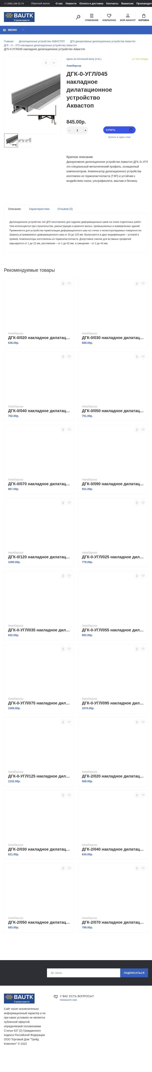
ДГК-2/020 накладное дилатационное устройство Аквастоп (114, 793)
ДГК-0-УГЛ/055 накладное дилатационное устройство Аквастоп (114, 647)
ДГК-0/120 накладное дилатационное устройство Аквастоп (40, 574)
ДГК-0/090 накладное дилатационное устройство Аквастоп (114, 501)
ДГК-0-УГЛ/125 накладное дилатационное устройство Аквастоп (40, 793)
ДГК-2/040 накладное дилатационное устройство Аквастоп (114, 866)
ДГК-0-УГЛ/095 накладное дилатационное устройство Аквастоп (114, 720)
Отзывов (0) (65, 216)
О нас (64, 3)
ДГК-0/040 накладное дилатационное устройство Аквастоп (40, 428)
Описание (14, 216)
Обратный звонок (44, 3)
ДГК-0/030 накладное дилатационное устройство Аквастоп (114, 355)
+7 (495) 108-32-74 (15, 3)
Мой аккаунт (128, 18)
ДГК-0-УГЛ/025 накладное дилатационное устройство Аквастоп (114, 574)
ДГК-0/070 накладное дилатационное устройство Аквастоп (40, 501)
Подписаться (132, 990)
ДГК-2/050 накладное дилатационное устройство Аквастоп (40, 939)
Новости (76, 3)
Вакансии (133, 3)
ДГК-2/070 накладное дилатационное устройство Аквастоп (114, 939)
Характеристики (39, 216)
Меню (10, 32)
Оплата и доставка (96, 3)
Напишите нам (69, 1017)
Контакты (117, 3)
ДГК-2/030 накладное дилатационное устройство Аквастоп (40, 866)
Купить (119, 136)
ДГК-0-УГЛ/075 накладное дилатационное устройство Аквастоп (40, 720)
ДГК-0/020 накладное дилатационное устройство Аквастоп (40, 355)
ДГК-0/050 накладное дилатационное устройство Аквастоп (114, 428)
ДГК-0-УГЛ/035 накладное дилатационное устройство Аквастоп (40, 647)
